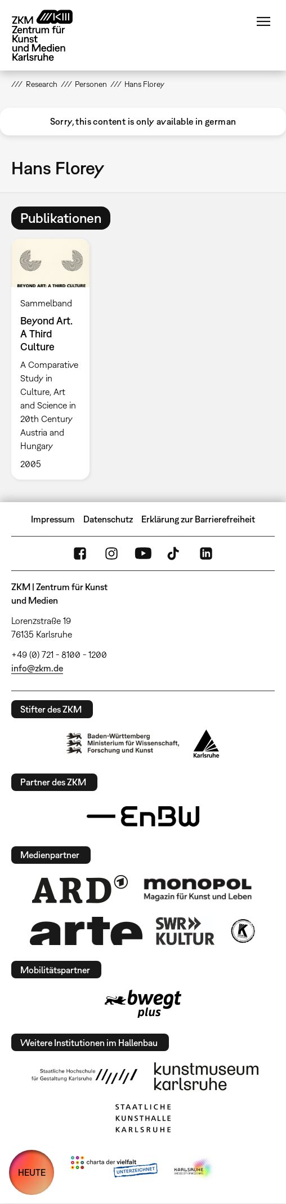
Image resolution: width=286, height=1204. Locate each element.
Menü (263, 21)
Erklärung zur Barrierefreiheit (198, 519)
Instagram (111, 553)
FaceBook (80, 553)
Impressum (53, 519)
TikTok (174, 553)
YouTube (143, 553)
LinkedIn (206, 553)
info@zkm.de (37, 668)
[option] (54, 359)
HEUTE (32, 1172)
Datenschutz (108, 519)
